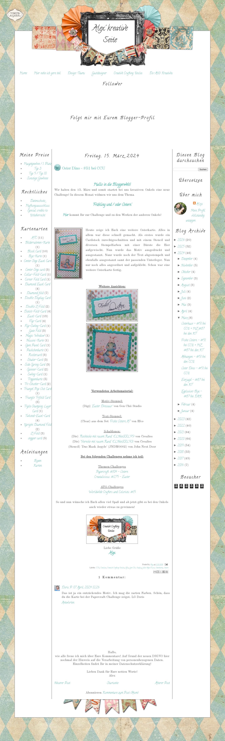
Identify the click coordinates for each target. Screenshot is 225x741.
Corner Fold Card (35, 279)
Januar (185, 411)
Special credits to (38, 210)
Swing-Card (35, 374)
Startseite (112, 683)
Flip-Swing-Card (35, 326)
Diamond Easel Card (37, 284)
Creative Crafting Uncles (128, 73)
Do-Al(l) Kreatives (161, 73)
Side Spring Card (35, 365)
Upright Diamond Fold (37, 425)
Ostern (166, 567)
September (187, 278)
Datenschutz (37, 201)
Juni (184, 298)
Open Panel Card (35, 345)
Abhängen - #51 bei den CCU (193, 359)
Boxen (37, 461)
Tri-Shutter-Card (35, 384)
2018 (180, 452)
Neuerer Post (62, 683)
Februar (186, 404)
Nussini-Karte (35, 340)
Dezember (187, 259)
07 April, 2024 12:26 (86, 587)
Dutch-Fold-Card (35, 311)
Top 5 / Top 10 (37, 173)
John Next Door (148, 567)
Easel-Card (34, 316)
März (185, 318)
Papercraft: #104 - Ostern (112, 472)
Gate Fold (35, 331)
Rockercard (35, 355)
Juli (184, 292)
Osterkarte (159, 567)
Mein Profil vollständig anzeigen (195, 215)
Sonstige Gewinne (37, 178)
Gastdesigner (99, 73)
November (187, 265)
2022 (181, 426)
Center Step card (35, 270)
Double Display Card (37, 298)
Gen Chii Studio (135, 567)
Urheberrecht (37, 215)
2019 (181, 445)
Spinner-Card (35, 369)
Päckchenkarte (35, 350)
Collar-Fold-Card (35, 274)
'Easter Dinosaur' (102, 406)
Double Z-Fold (35, 306)
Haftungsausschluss (38, 206)
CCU (97, 567)
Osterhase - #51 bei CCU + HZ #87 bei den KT (193, 328)
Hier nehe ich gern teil (47, 73)
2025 (181, 246)
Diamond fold (35, 293)
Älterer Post (162, 683)
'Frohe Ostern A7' (120, 421)
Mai (184, 305)
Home (23, 73)
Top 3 (37, 169)
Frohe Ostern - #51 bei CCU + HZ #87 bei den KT (193, 345)
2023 (181, 419)
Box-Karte (35, 256)
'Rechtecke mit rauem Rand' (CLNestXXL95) (106, 436)
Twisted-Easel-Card (37, 416)
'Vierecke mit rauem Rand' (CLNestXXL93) (106, 441)
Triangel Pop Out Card (37, 389)
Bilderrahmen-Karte (37, 242)
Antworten (68, 602)
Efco (127, 567)
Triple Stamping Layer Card (37, 409)
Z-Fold (35, 433)
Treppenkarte (35, 379)
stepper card (35, 438)
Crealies (103, 567)
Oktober (186, 272)
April (184, 311)
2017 (180, 458)
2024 (181, 253)
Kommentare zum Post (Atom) (120, 693)
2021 (181, 432)
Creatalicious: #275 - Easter (112, 477)
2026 (181, 240)
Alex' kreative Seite (110, 34)
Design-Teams (76, 73)
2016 (181, 465)
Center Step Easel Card (37, 261)
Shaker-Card (35, 360)
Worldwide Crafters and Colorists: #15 (112, 492)
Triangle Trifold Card (37, 397)
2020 (181, 439)
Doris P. (67, 587)
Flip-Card (35, 321)
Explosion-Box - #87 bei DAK (191, 394)
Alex (199, 204)
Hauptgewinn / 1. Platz (37, 164)
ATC (34, 238)
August (185, 285)
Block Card (34, 251)
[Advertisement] (34, 524)
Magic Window (35, 336)
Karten (37, 466)
